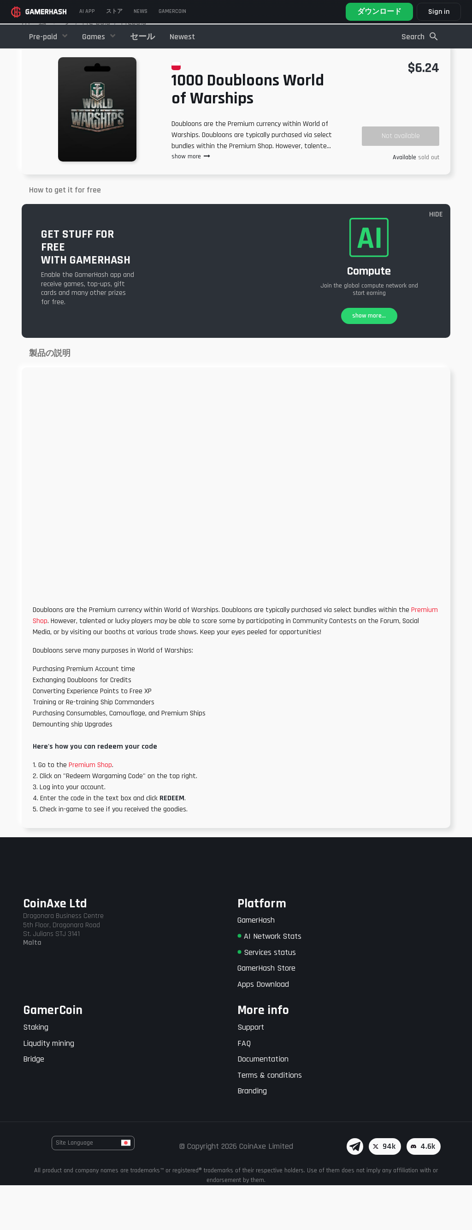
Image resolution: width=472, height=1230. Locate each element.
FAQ (244, 1088)
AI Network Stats (269, 981)
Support (250, 1072)
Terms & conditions (269, 1120)
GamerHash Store (266, 1013)
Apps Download (263, 1029)
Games (94, 36)
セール (142, 36)
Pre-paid (44, 36)
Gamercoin (172, 11)
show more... (369, 361)
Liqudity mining (48, 1088)
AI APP (87, 11)
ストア (114, 11)
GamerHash (256, 965)
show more (191, 202)
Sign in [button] (438, 12)
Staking (35, 1072)
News (141, 11)
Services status (266, 997)
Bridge (33, 1103)
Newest (182, 36)
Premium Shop (90, 810)
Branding (252, 1136)
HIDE (436, 259)
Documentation (263, 1103)
